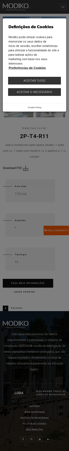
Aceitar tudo (34, 80)
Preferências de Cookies (27, 68)
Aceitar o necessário (34, 92)
